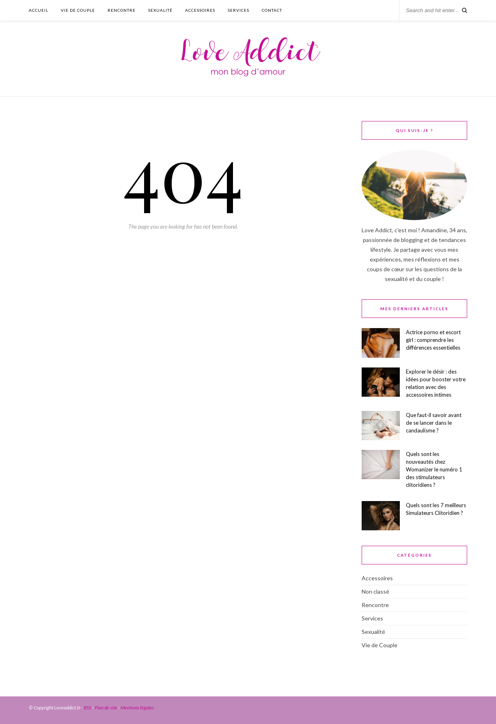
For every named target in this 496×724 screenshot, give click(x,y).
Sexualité (160, 10)
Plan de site (106, 708)
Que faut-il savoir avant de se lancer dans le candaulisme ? (433, 423)
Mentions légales (137, 708)
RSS (87, 708)
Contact (272, 10)
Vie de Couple (78, 10)
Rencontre (122, 10)
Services (238, 10)
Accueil (38, 10)
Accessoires (200, 10)
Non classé (375, 591)
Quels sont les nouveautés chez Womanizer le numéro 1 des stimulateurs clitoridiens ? (434, 469)
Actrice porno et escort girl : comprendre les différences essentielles (433, 340)
